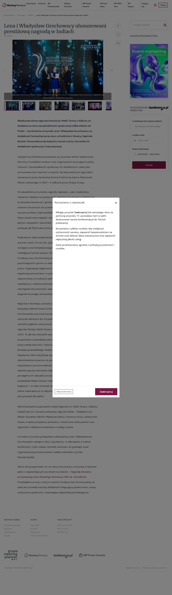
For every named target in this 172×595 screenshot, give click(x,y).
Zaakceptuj (106, 391)
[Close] (115, 202)
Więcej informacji (64, 392)
